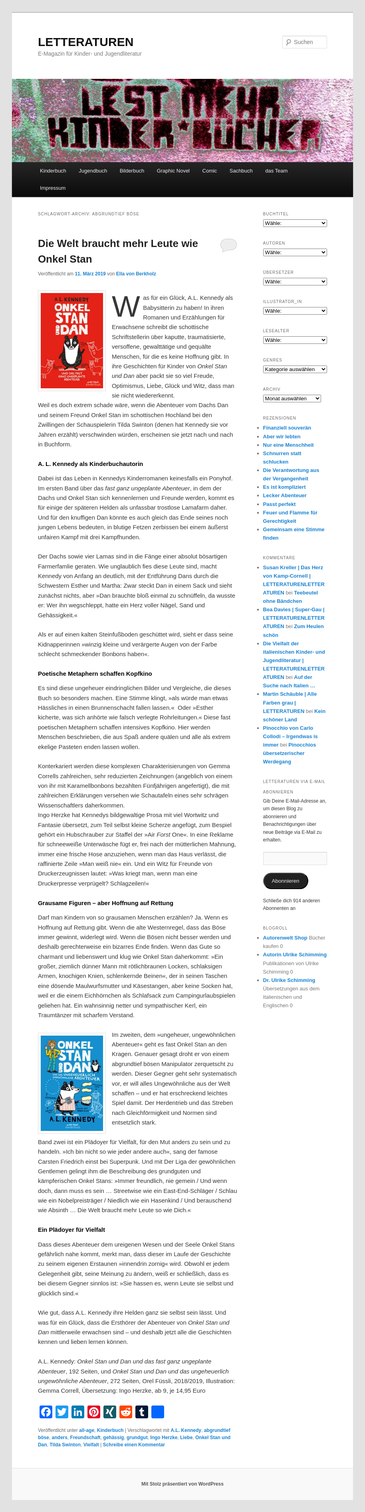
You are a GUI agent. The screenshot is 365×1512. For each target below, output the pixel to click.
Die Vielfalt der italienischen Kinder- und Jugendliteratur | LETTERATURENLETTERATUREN (294, 661)
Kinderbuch (53, 171)
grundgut (137, 1437)
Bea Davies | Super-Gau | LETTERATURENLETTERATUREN (294, 617)
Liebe (186, 1437)
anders (59, 1437)
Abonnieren (286, 881)
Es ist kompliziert (284, 487)
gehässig (113, 1437)
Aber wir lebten (282, 437)
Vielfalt (91, 1445)
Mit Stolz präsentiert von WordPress (182, 1484)
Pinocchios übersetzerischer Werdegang (289, 753)
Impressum (52, 188)
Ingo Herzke (163, 1437)
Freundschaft (85, 1437)
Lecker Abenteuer (285, 495)
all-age (86, 1430)
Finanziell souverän (287, 428)
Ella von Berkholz (136, 274)
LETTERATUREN (85, 41)
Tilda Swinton (65, 1445)
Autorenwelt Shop (285, 938)
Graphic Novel (173, 171)
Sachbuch (241, 171)
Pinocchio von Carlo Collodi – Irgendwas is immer (290, 736)
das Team (276, 171)
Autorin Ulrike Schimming (295, 955)
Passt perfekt (279, 504)
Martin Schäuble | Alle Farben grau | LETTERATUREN (290, 702)
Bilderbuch (132, 171)
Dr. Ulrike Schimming (289, 980)
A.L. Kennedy (186, 1430)
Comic (209, 171)
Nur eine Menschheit (288, 445)
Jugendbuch (93, 171)
